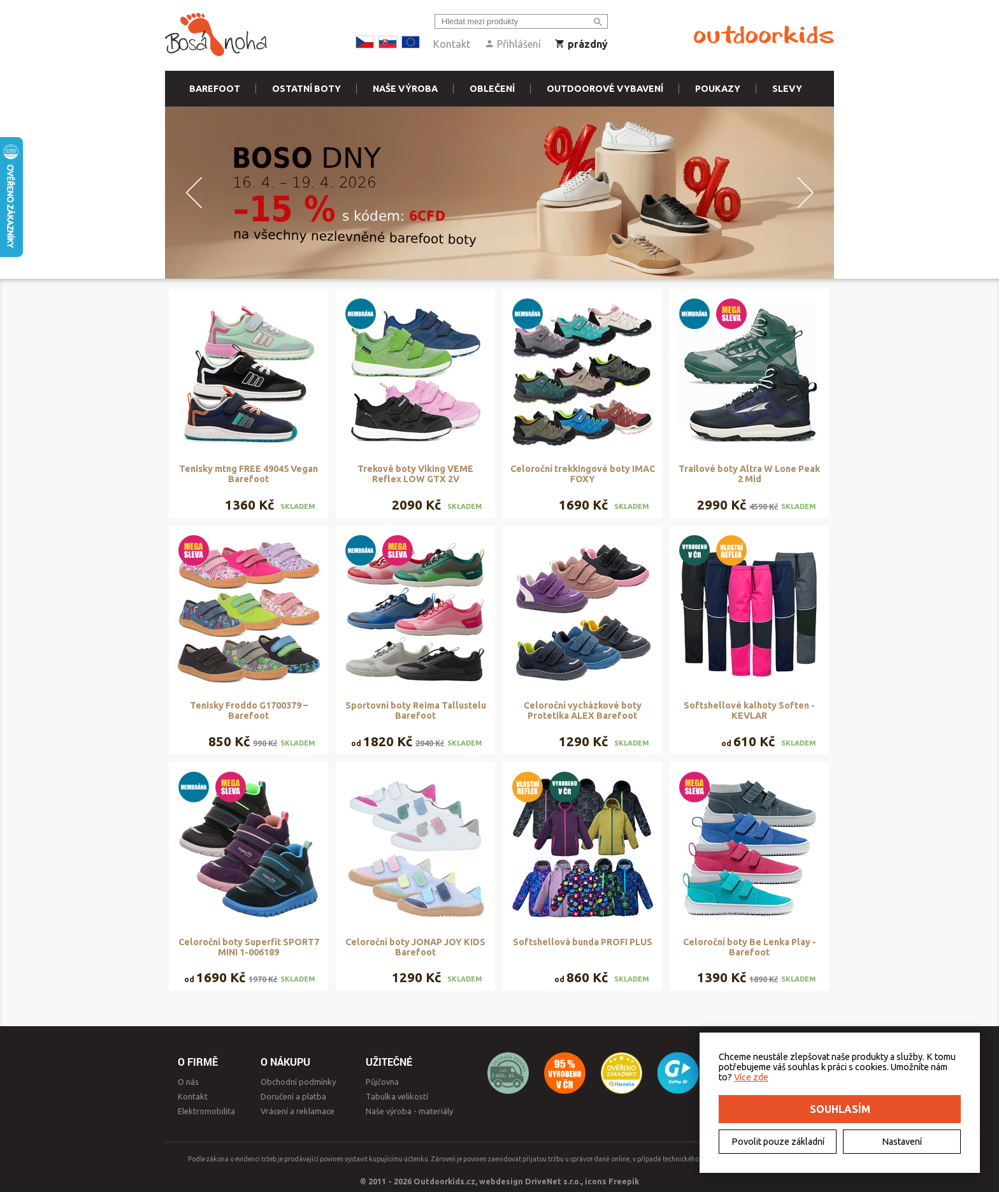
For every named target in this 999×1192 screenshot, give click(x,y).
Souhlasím (840, 1109)
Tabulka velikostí (397, 1096)
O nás (188, 1081)
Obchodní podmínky (298, 1081)
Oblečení (492, 89)
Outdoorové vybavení (605, 89)
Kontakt (451, 44)
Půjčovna (382, 1081)
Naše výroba (405, 89)
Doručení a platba (293, 1096)
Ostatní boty (306, 89)
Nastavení (902, 1142)
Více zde (751, 1077)
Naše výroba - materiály (409, 1111)
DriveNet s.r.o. (553, 1181)
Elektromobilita (206, 1111)
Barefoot (214, 89)
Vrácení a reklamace (297, 1111)
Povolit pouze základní (777, 1142)
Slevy (787, 89)
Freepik (623, 1181)
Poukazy (717, 89)
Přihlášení (512, 44)
